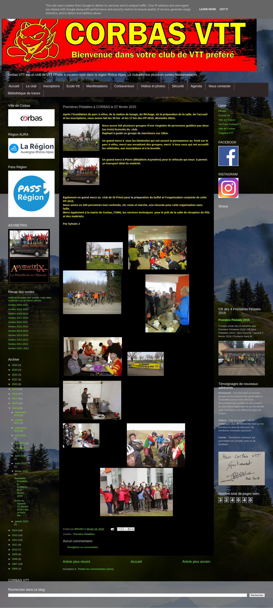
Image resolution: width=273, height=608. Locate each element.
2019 (15, 389)
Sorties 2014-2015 (18, 331)
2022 (15, 374)
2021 (15, 379)
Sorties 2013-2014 (18, 335)
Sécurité (178, 86)
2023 (15, 369)
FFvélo (222, 111)
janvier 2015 (21, 521)
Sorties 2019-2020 (18, 309)
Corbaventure (124, 86)
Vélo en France (226, 120)
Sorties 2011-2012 (18, 344)
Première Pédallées (84, 534)
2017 (15, 398)
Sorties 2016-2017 (18, 322)
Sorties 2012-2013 (18, 339)
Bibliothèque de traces (24, 93)
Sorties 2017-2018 (18, 317)
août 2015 (20, 435)
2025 (15, 365)
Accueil (14, 86)
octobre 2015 (18, 421)
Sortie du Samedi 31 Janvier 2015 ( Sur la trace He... (21, 508)
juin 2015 (20, 443)
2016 (15, 403)
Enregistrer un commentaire (83, 547)
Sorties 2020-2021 (18, 305)
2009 (15, 554)
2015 (15, 408)
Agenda (196, 86)
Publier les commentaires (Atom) (96, 569)
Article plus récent (76, 561)
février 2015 (21, 471)
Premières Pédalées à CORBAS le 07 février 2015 (20, 487)
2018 (15, 393)
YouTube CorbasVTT (229, 124)
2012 (15, 540)
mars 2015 (21, 463)
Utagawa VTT (226, 133)
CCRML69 (224, 115)
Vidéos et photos (153, 86)
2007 (15, 564)
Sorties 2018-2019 (18, 313)
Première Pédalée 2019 (234, 320)
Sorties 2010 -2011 (18, 348)
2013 (15, 535)
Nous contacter (220, 86)
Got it (224, 9)
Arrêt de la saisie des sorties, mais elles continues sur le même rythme (29, 299)
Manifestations (97, 86)
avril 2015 (20, 455)
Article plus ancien (196, 561)
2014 (15, 530)
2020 (15, 384)
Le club (31, 86)
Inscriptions (51, 86)
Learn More (207, 9)
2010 (15, 549)
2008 (15, 559)
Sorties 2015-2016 (18, 326)
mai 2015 (20, 448)
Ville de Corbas (226, 128)
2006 (15, 568)
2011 (15, 544)
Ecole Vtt (73, 86)
